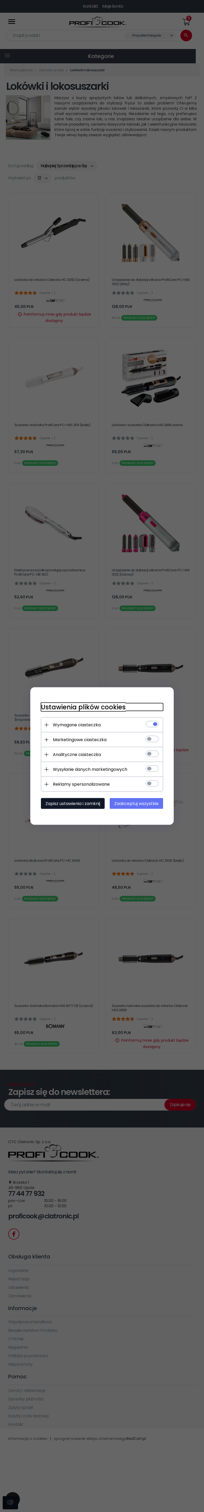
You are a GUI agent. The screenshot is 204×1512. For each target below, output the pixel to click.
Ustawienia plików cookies (83, 707)
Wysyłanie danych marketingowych (90, 769)
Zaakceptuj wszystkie (136, 804)
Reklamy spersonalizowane (81, 784)
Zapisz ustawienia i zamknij (72, 804)
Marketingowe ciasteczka (80, 740)
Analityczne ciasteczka (77, 754)
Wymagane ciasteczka (77, 725)
